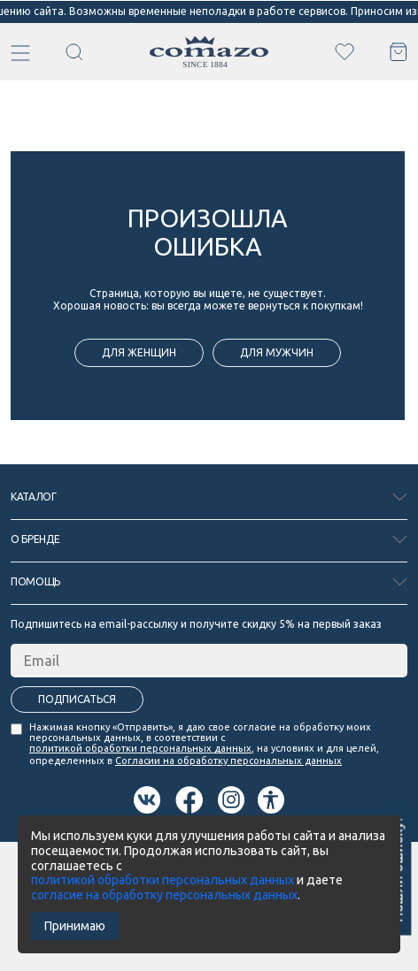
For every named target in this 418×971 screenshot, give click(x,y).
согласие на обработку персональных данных (164, 895)
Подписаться (77, 699)
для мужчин (277, 352)
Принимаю (74, 926)
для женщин (139, 352)
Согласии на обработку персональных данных (228, 760)
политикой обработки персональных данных (140, 748)
